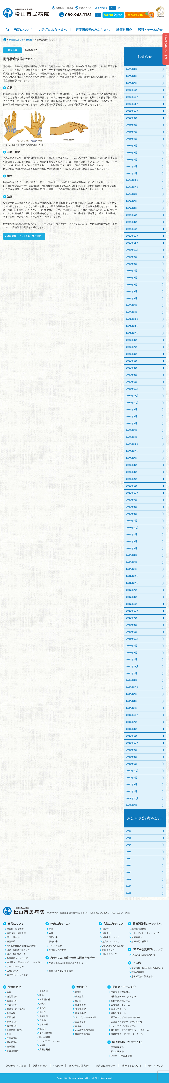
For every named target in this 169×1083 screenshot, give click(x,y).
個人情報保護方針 (78, 1065)
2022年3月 (131, 368)
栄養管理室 (80, 1009)
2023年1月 (131, 312)
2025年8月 (131, 124)
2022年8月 (131, 340)
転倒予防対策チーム (120, 1001)
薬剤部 (78, 1001)
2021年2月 (131, 430)
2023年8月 (131, 263)
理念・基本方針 (14, 937)
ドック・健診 (55, 945)
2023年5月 (131, 284)
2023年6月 (131, 277)
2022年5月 (131, 361)
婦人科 (42, 1003)
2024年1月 (131, 229)
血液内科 (11, 1013)
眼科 (41, 995)
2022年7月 (131, 347)
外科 (9, 1034)
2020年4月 (131, 465)
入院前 (105, 929)
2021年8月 (131, 409)
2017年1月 (131, 604)
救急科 (42, 1028)
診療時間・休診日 (64, 8)
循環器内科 (12, 1001)
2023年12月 (132, 236)
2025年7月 (131, 131)
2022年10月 (132, 333)
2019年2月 (131, 513)
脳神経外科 (12, 1042)
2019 (128, 879)
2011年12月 (132, 743)
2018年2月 (131, 562)
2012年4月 (131, 729)
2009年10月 (132, 798)
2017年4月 (131, 597)
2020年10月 (132, 451)
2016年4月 (131, 624)
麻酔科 (42, 1012)
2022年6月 (131, 354)
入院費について (109, 954)
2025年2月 (131, 166)
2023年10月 (132, 249)
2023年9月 (131, 256)
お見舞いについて (110, 941)
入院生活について (110, 937)
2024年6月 (131, 208)
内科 (9, 992)
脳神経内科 (12, 1025)
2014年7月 (131, 673)
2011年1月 (131, 763)
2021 (128, 865)
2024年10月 (132, 187)
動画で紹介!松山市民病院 (61, 971)
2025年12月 (132, 97)
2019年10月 (132, 493)
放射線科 (43, 1024)
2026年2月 (131, 83)
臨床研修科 (44, 1037)
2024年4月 (131, 222)
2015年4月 (131, 652)
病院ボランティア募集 (17, 975)
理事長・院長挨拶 (15, 929)
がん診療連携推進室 (84, 1030)
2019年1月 (131, 520)
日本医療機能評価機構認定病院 (21, 945)
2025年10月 (132, 111)
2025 (128, 837)
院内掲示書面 (138, 972)
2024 (128, 844)
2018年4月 (131, 555)
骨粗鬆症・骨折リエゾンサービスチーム (130, 1030)
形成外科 (43, 1016)
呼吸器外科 (12, 1038)
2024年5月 (131, 215)
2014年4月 (131, 680)
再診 (51, 933)
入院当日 (106, 933)
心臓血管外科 (13, 1051)
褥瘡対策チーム (118, 1013)
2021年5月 (131, 423)
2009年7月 (131, 805)
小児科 (42, 1008)
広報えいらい (13, 971)
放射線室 (79, 996)
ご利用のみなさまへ (53, 29)
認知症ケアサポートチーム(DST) (126, 1021)
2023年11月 (132, 243)
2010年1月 (131, 791)
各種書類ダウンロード (17, 958)
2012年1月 (131, 736)
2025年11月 (132, 104)
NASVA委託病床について (143, 955)
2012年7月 (131, 722)
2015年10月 (132, 638)
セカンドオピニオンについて (145, 933)
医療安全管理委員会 (120, 992)
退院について (108, 950)
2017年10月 (132, 583)
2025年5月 (131, 145)
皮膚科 (42, 1020)
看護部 (78, 992)
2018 (128, 886)
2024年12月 (132, 180)
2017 (128, 893)
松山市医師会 (117, 1051)
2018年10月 (132, 527)
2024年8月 (131, 194)
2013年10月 (132, 687)
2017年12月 (132, 576)
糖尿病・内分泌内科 (16, 1009)
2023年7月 (131, 270)
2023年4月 (131, 291)
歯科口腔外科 (45, 1032)
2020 (128, 872)
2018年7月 (131, 534)
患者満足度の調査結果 (142, 976)
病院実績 (11, 941)
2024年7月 (131, 201)
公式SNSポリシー (105, 1065)
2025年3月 (131, 159)
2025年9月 (131, 118)
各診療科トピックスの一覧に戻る (24, 236)
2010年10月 (132, 770)
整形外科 (43, 991)
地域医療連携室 (139, 929)
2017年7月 (131, 590)
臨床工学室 (80, 1013)
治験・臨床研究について (18, 950)
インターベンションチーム (123, 1025)
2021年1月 (131, 437)
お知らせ (58, 1065)
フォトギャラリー (15, 966)
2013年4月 (131, 701)
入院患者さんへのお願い (113, 945)
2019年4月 (131, 506)
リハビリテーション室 (85, 1017)
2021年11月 (132, 395)
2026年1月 (131, 90)
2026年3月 (131, 76)
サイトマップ (155, 1065)
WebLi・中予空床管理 (121, 1055)
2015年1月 (131, 659)
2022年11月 (132, 326)
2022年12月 (132, 319)
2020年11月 (132, 444)
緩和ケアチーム (118, 1009)
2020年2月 (131, 479)
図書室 (78, 1025)
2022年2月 (131, 374)
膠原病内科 (12, 1021)
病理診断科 (44, 1049)
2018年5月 (131, 548)
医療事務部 (80, 1021)
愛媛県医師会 (117, 1047)
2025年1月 (131, 173)
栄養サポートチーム (120, 1005)
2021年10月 (132, 402)
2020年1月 (131, 486)
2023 (128, 851)
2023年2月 (131, 305)
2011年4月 (131, 756)
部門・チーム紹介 (150, 29)
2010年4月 (131, 784)
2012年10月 (132, 715)
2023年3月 (131, 298)
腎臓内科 (11, 1017)
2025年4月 (131, 152)
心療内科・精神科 (15, 1030)
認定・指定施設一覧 (16, 954)
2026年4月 (131, 69)
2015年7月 (131, 645)
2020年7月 (131, 458)
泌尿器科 (11, 1046)
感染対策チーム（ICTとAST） (125, 996)
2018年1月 (131, 569)
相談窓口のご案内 (57, 950)
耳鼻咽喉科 (44, 999)
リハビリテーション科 (50, 1041)
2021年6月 (131, 416)
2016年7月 (131, 618)
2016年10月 (132, 611)
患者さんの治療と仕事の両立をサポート (68, 963)
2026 (128, 830)
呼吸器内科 (12, 1005)
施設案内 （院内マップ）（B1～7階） (25, 962)
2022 (128, 858)
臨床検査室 (80, 1005)
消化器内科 (12, 996)
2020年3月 (131, 472)
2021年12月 (132, 388)
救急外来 (53, 941)
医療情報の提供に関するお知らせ (147, 968)
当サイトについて (132, 1065)
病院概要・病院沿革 (16, 933)
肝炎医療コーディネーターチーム (127, 1034)
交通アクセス (85, 8)
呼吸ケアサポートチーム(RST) (125, 1017)
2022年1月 (131, 381)
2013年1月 (131, 708)
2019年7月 (131, 499)
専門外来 (53, 937)
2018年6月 (131, 541)
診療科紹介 (124, 29)
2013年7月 (131, 694)
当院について (23, 29)
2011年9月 (131, 749)
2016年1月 (131, 631)
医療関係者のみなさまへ (92, 29)
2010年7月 (131, 777)
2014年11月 (132, 666)
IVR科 (42, 1045)
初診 (51, 929)
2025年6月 (131, 138)
